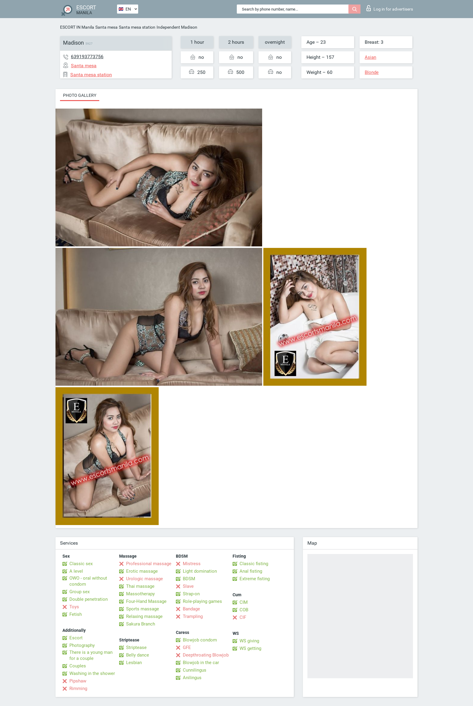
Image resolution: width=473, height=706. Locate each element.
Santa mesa (106, 27)
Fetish (75, 614)
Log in (390, 8)
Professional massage (148, 563)
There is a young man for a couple (91, 655)
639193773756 (87, 56)
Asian (370, 57)
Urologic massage (144, 578)
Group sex (79, 591)
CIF (243, 617)
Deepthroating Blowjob (206, 655)
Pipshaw (77, 681)
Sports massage (142, 609)
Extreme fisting (255, 578)
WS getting (250, 648)
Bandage (191, 609)
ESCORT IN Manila (77, 27)
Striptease (136, 647)
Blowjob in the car (201, 662)
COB (244, 610)
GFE (187, 647)
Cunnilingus (194, 670)
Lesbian (134, 662)
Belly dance (137, 655)
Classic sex (81, 563)
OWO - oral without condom (88, 581)
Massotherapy (140, 594)
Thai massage (140, 586)
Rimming (78, 688)
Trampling (193, 616)
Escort (76, 638)
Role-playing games (202, 601)
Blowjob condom (200, 640)
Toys (74, 606)
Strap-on (191, 594)
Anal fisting (251, 571)
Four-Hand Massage (146, 601)
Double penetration (88, 599)
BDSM (189, 578)
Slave (188, 586)
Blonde (372, 72)
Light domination (200, 571)
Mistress (192, 563)
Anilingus (192, 677)
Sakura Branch (140, 624)
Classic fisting (254, 563)
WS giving (249, 641)
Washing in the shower (92, 673)
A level (76, 571)
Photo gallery (79, 95)
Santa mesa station (137, 27)
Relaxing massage (144, 616)
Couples (77, 666)
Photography (82, 645)
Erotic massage (142, 571)
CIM (244, 602)
